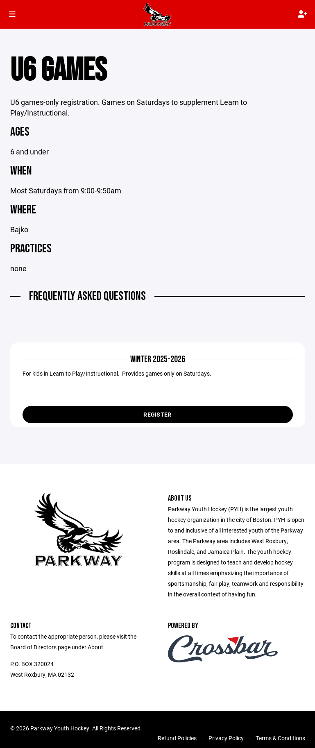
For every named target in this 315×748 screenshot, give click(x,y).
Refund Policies (177, 738)
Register (157, 414)
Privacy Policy (226, 738)
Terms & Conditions (280, 738)
